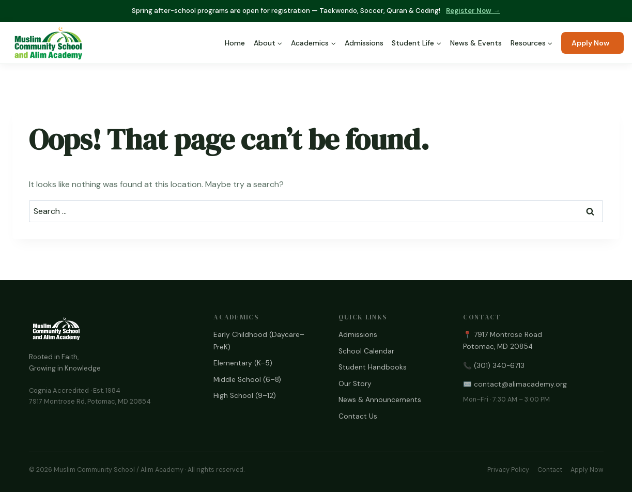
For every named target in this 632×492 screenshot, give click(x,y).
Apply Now (590, 43)
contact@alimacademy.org (520, 384)
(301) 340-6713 (499, 365)
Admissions (364, 43)
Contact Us (357, 416)
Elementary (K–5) (242, 363)
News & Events (476, 43)
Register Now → (473, 10)
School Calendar (366, 351)
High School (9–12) (244, 395)
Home (235, 43)
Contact (549, 470)
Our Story (355, 383)
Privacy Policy (508, 470)
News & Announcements (379, 399)
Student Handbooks (372, 367)
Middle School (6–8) (247, 379)
